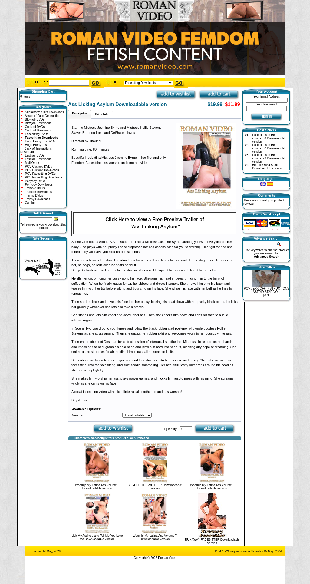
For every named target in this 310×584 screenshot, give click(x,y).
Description (79, 113)
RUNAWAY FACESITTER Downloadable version (212, 541)
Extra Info (101, 114)
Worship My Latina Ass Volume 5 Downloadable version (97, 486)
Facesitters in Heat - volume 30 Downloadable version (269, 138)
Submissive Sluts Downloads (44, 112)
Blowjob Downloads (38, 123)
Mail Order (32, 162)
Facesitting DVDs (36, 134)
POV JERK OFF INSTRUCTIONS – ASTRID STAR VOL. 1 (266, 290)
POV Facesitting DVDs (40, 173)
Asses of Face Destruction (42, 116)
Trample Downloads (38, 192)
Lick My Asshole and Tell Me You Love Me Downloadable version (97, 537)
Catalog (30, 202)
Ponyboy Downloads (39, 184)
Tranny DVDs (34, 195)
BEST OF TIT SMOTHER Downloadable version (155, 486)
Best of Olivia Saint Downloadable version (267, 166)
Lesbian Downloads (38, 159)
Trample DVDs (35, 188)
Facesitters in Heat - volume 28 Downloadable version (269, 158)
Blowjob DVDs (35, 119)
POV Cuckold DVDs (38, 166)
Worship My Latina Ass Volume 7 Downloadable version (155, 537)
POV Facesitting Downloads (44, 177)
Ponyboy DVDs (35, 181)
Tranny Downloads (37, 199)
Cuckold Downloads (38, 130)
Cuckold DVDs (35, 126)
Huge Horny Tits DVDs (40, 141)
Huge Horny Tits (36, 145)
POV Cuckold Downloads (42, 170)
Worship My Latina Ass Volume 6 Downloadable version (212, 486)
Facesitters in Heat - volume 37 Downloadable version (269, 148)
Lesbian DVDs (35, 155)
